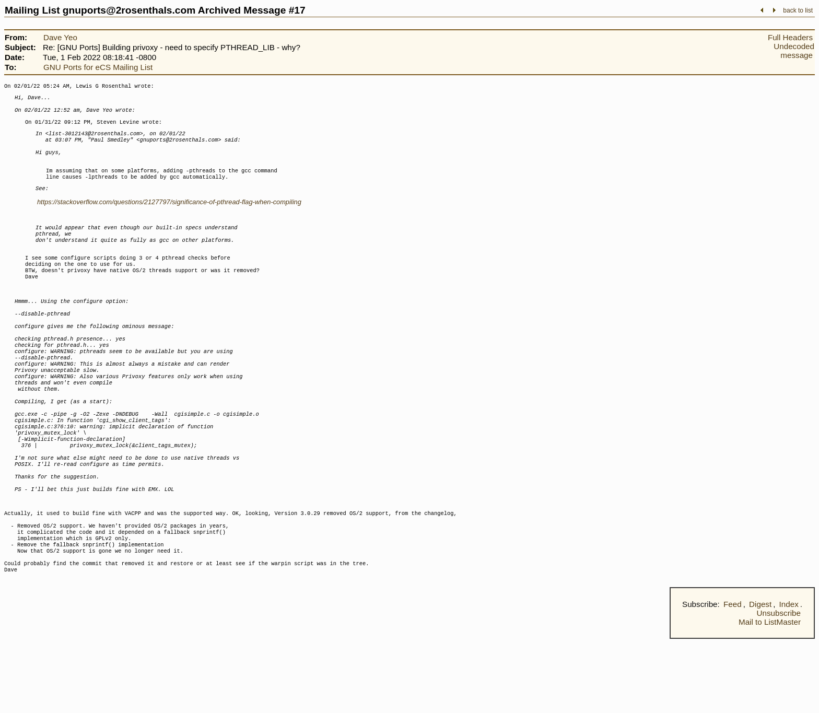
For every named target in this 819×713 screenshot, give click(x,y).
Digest (760, 678)
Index (789, 678)
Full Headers (790, 37)
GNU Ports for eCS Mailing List (98, 67)
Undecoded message (794, 51)
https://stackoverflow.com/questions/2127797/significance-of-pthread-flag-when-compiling (169, 216)
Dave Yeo (60, 37)
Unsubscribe (779, 687)
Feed (732, 678)
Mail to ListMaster (770, 696)
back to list (798, 10)
